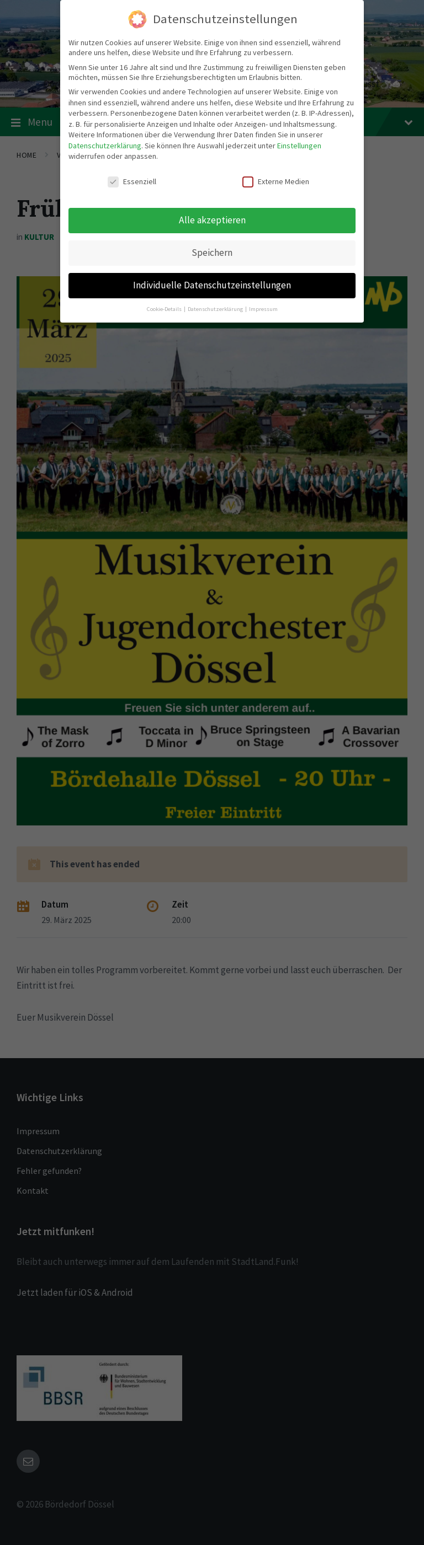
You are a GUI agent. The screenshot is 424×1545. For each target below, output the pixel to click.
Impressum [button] (263, 303)
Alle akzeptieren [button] (212, 214)
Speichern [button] (212, 247)
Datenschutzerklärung (104, 140)
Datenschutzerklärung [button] (216, 303)
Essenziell (132, 176)
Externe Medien (275, 176)
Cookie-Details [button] (165, 303)
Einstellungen (299, 140)
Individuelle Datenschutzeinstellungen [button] (212, 279)
